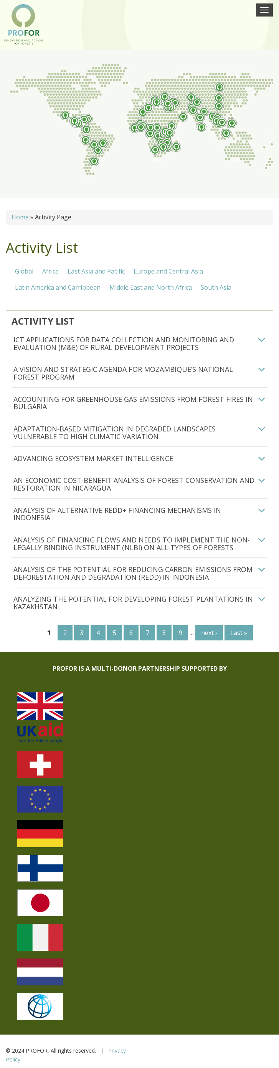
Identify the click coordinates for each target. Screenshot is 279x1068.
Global (24, 271)
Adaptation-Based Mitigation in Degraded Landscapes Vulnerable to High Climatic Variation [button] (114, 432)
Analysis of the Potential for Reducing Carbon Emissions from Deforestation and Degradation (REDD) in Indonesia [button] (133, 573)
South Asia (216, 287)
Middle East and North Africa (150, 287)
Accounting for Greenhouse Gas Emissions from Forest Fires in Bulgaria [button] (133, 403)
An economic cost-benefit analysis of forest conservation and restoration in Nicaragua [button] (133, 484)
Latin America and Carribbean (58, 287)
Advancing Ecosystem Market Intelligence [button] (93, 458)
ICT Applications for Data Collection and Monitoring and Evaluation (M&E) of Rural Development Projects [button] (123, 343)
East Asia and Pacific (96, 271)
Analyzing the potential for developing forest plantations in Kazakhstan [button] (133, 602)
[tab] (139, 344)
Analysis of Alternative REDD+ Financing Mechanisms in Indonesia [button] (117, 514)
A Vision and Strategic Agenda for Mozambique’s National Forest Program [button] (123, 373)
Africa (50, 271)
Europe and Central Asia (168, 271)
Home (20, 217)
